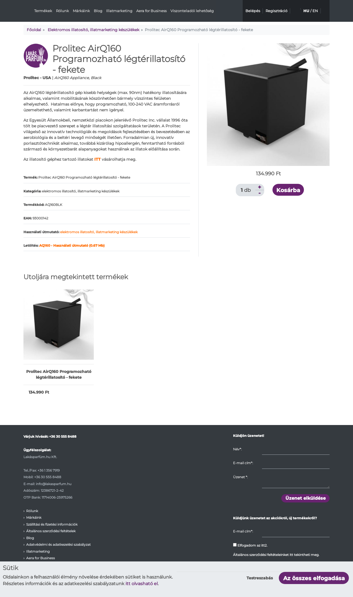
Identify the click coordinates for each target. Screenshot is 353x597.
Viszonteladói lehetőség (192, 11)
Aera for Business (151, 11)
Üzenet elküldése (305, 498)
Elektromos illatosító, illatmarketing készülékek (93, 29)
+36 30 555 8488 (62, 436)
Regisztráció (276, 11)
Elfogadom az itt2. (250, 545)
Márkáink (81, 11)
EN (315, 11)
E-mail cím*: (243, 463)
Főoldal (34, 29)
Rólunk (62, 11)
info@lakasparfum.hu (53, 484)
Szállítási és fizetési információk (51, 524)
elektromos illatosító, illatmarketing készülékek (99, 232)
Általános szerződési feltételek (51, 531)
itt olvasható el (141, 583)
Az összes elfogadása (314, 578)
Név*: (237, 449)
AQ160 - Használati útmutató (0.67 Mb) (72, 245)
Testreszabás (260, 578)
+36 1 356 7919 (49, 470)
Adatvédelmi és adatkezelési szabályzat (58, 544)
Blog (98, 11)
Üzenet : (240, 477)
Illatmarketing (119, 11)
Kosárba (288, 190)
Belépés (252, 11)
